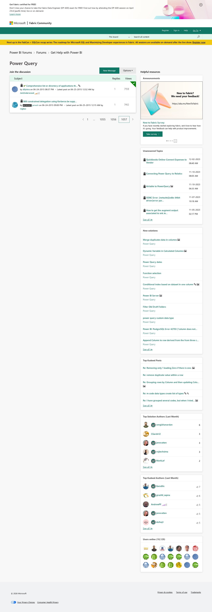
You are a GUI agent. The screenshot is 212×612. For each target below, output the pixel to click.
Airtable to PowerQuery (158, 186)
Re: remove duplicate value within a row (163, 374)
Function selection (152, 273)
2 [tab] (168, 140)
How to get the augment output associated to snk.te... (162, 212)
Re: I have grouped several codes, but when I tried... (169, 400)
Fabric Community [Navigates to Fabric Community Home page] (40, 23)
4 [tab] (172, 140)
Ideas (83, 23)
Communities (96, 23)
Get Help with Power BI (66, 52)
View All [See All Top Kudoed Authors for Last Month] (148, 528)
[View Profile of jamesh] (35, 105)
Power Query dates (152, 261)
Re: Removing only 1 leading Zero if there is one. (167, 367)
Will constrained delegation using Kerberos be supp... (50, 101)
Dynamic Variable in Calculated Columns (163, 250)
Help (186, 30)
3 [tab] (170, 140)
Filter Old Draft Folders (154, 306)
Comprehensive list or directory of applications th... (52, 85)
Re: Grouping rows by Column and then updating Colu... (171, 382)
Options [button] (127, 70)
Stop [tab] (175, 141)
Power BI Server (151, 295)
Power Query (149, 243)
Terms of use (181, 592)
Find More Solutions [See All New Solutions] (148, 349)
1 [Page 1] (87, 119)
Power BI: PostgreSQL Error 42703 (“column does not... (170, 329)
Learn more (15, 14)
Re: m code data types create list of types (163, 393)
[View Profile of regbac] (23, 108)
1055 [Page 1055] (103, 119)
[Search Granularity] (119, 37)
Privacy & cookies (165, 592)
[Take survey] (153, 134)
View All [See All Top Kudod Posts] (148, 405)
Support (133, 23)
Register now (198, 42)
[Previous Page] (82, 119)
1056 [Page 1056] (113, 119)
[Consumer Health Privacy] (47, 602)
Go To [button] (195, 30)
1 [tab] (167, 140)
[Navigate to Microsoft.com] (17, 23)
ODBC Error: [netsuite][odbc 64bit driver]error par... (163, 199)
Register (165, 30)
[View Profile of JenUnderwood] (27, 92)
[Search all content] (167, 37)
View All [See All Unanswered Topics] (148, 219)
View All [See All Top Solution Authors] (148, 467)
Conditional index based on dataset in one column (168, 284)
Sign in (176, 30)
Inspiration (71, 23)
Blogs (109, 23)
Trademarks (196, 592)
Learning (121, 23)
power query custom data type (158, 317)
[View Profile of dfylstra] (26, 89)
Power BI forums (21, 52)
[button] (109, 70)
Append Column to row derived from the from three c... (171, 340)
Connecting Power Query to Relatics (164, 173)
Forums (58, 23)
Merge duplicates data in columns (160, 239)
